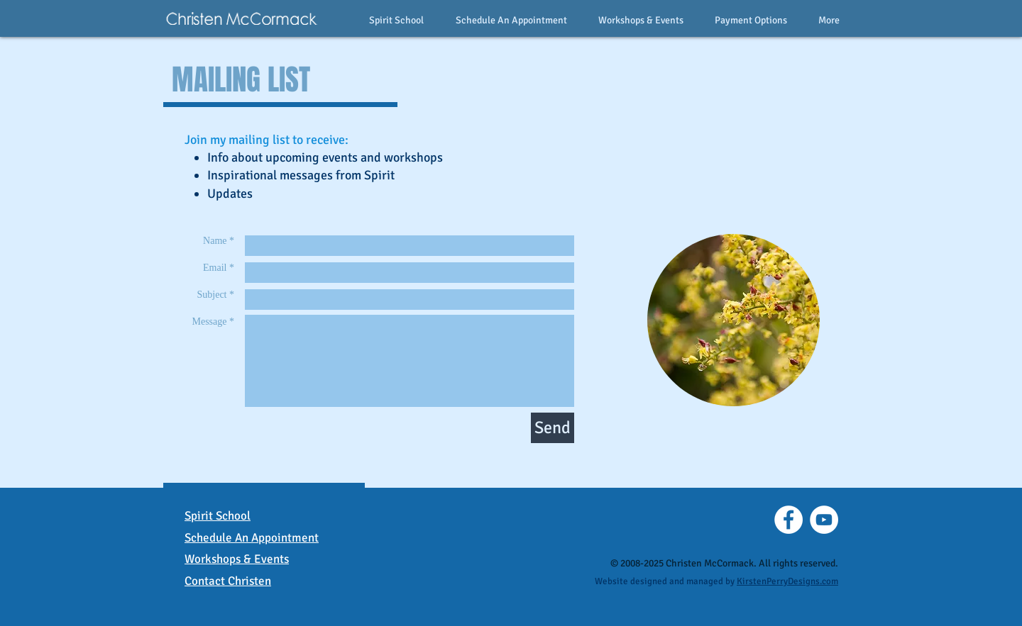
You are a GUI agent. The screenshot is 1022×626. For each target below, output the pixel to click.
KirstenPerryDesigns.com (787, 581)
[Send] (552, 428)
